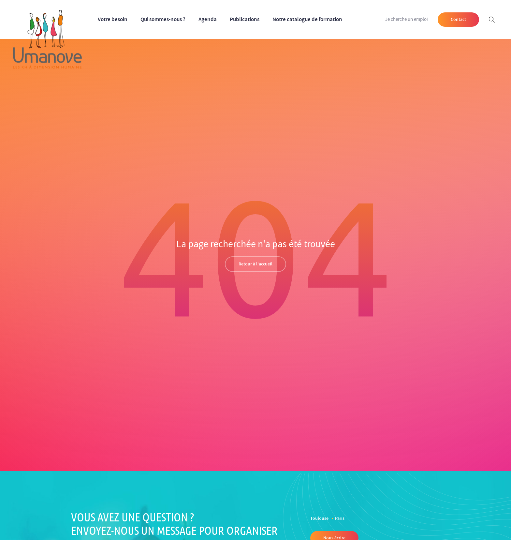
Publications (244, 19)
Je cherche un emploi (406, 19)
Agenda (207, 19)
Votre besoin (112, 19)
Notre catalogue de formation (307, 19)
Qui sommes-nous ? (162, 19)
